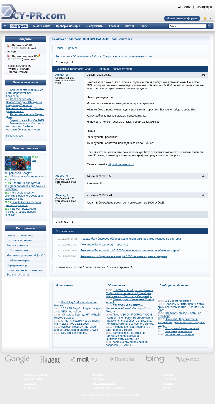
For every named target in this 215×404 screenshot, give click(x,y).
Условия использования (108, 387)
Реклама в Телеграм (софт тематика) (104, 244)
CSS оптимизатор (18, 250)
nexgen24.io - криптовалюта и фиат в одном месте (128, 328)
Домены (167, 383)
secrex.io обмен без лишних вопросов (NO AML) (127, 344)
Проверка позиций (35, 374)
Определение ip (17, 265)
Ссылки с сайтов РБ (74, 332)
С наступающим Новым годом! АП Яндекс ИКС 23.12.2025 (77, 322)
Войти (187, 6)
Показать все (14, 135)
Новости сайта (33, 378)
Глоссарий (169, 378)
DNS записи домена (19, 240)
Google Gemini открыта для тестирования (23, 204)
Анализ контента (17, 245)
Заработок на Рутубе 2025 (27, 120)
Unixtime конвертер (19, 260)
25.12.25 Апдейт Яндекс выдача (81, 308)
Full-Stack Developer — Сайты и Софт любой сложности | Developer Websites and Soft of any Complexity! (130, 293)
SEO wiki (168, 374)
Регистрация (204, 6)
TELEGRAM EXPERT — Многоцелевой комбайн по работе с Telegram (129, 308)
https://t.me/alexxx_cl (121, 164)
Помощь (98, 378)
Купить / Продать (19, 68)
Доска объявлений (19, 65)
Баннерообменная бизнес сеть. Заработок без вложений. (24, 93)
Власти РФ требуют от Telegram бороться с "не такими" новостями (25, 186)
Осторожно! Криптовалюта (182, 328)
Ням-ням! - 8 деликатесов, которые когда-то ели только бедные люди (181, 322)
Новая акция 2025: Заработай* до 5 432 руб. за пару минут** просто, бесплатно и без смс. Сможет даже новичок (25, 105)
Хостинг (167, 387)
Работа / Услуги (18, 71)
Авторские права (104, 383)
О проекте (30, 387)
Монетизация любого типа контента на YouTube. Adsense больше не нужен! (25, 126)
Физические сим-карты (179, 334)
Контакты (30, 383)
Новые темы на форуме (182, 18)
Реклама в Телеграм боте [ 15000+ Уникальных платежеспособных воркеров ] (130, 250)
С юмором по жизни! (178, 300)
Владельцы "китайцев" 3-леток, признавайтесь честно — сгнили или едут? (181, 307)
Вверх (189, 388)
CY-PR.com (118, 394)
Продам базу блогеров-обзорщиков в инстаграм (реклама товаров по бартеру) (131, 238)
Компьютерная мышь (178, 331)
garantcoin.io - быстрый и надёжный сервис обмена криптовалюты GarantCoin (125, 336)
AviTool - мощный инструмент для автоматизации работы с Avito (76, 328)
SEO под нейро (71, 311)
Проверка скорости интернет (25, 270)
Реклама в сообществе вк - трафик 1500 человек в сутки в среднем (124, 256)
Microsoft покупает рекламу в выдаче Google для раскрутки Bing (24, 195)
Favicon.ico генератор (20, 235)
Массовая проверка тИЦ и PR (26, 255)
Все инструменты (18, 274)
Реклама (98, 374)
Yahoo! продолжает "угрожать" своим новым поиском (20, 211)
